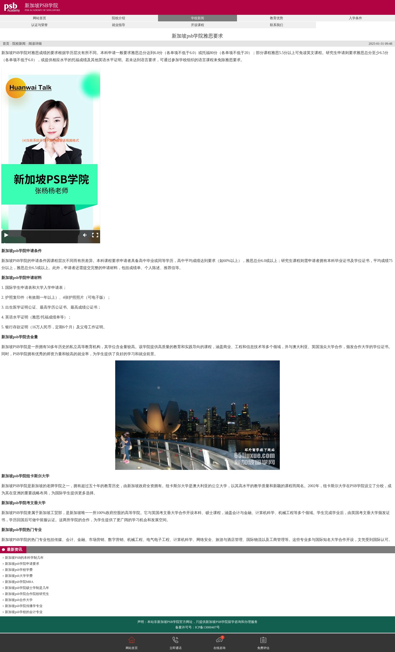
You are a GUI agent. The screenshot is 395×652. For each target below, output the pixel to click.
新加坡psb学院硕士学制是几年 (27, 588)
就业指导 (118, 25)
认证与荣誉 (39, 25)
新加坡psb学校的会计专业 (24, 612)
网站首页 (39, 18)
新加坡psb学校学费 (19, 570)
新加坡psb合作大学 (19, 600)
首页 (6, 44)
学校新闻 (197, 18)
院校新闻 (19, 44)
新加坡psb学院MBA (19, 582)
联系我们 (276, 25)
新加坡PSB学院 (41, 5)
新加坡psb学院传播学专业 (24, 606)
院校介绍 (118, 18)
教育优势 (276, 18)
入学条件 (355, 18)
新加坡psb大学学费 (19, 576)
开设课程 (197, 25)
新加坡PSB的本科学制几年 (24, 558)
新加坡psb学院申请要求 (22, 564)
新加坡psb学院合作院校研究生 (27, 594)
